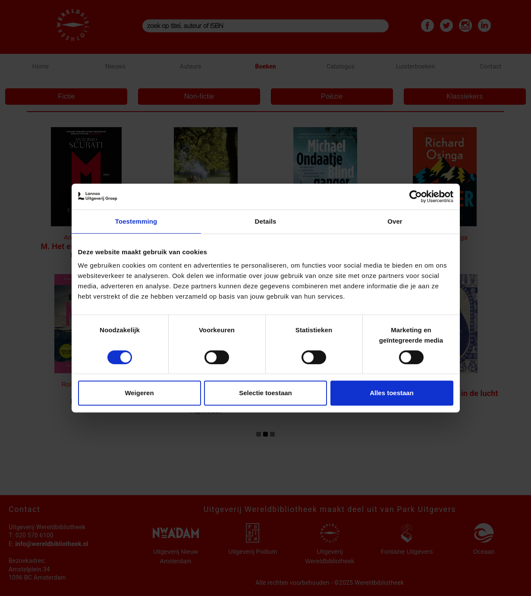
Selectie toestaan (265, 392)
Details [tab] (265, 221)
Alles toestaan (392, 392)
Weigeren (139, 392)
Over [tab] (394, 221)
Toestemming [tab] (136, 221)
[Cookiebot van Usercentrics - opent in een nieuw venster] (415, 196)
